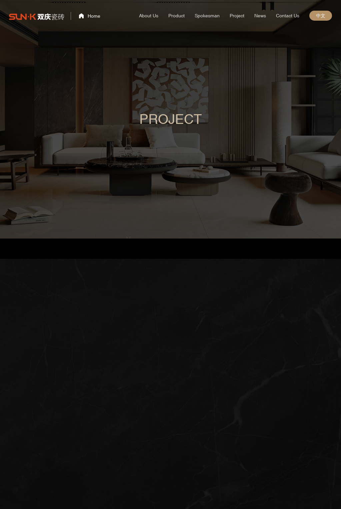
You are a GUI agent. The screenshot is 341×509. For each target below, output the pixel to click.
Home (94, 16)
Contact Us (287, 15)
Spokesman (207, 15)
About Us (148, 15)
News (260, 15)
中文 (320, 15)
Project (237, 15)
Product (176, 15)
